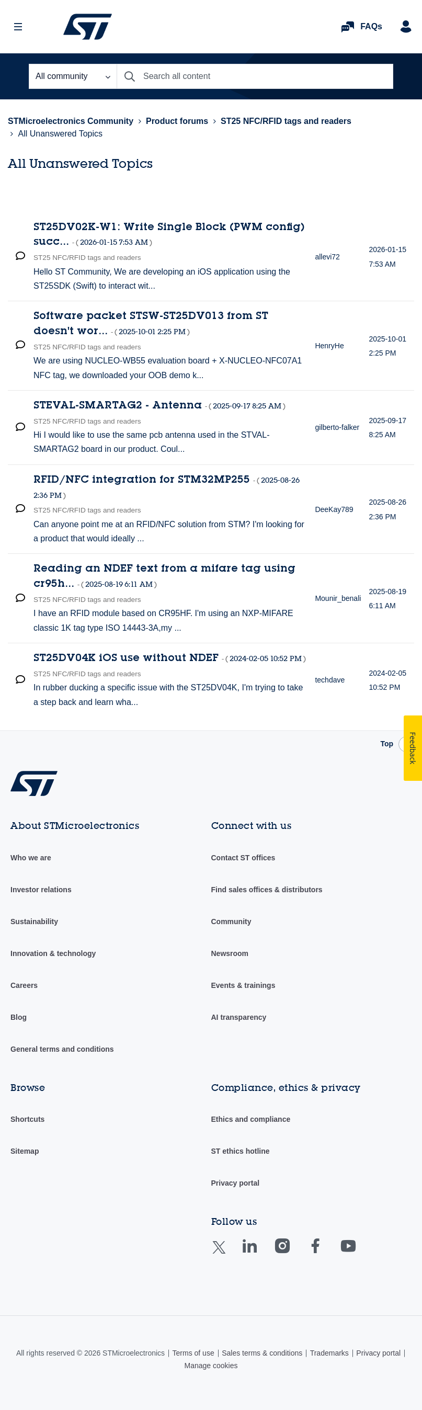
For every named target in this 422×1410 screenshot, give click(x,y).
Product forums (177, 121)
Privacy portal (235, 1183)
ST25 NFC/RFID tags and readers (286, 121)
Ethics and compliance (251, 1119)
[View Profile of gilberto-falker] (337, 427)
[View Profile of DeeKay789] (334, 509)
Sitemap (24, 1151)
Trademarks (329, 1353)
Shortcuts (27, 1119)
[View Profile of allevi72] (327, 257)
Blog (18, 1017)
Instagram (292, 1253)
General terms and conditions (62, 1049)
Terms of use (193, 1353)
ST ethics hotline (240, 1151)
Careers (24, 985)
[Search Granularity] (73, 76)
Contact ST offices (243, 858)
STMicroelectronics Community (87, 27)
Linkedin (259, 1253)
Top (386, 744)
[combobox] (255, 76)
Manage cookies (211, 1365)
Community (231, 921)
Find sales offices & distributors (267, 889)
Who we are (30, 858)
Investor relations (41, 889)
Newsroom (230, 953)
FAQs (371, 26)
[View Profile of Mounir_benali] (338, 598)
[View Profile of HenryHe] (329, 346)
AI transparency (239, 1017)
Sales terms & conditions (262, 1353)
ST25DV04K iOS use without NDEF (169, 659)
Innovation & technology (53, 953)
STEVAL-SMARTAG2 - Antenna (159, 406)
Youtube (358, 1253)
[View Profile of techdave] (330, 680)
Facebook (325, 1253)
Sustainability (34, 921)
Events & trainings (243, 985)
